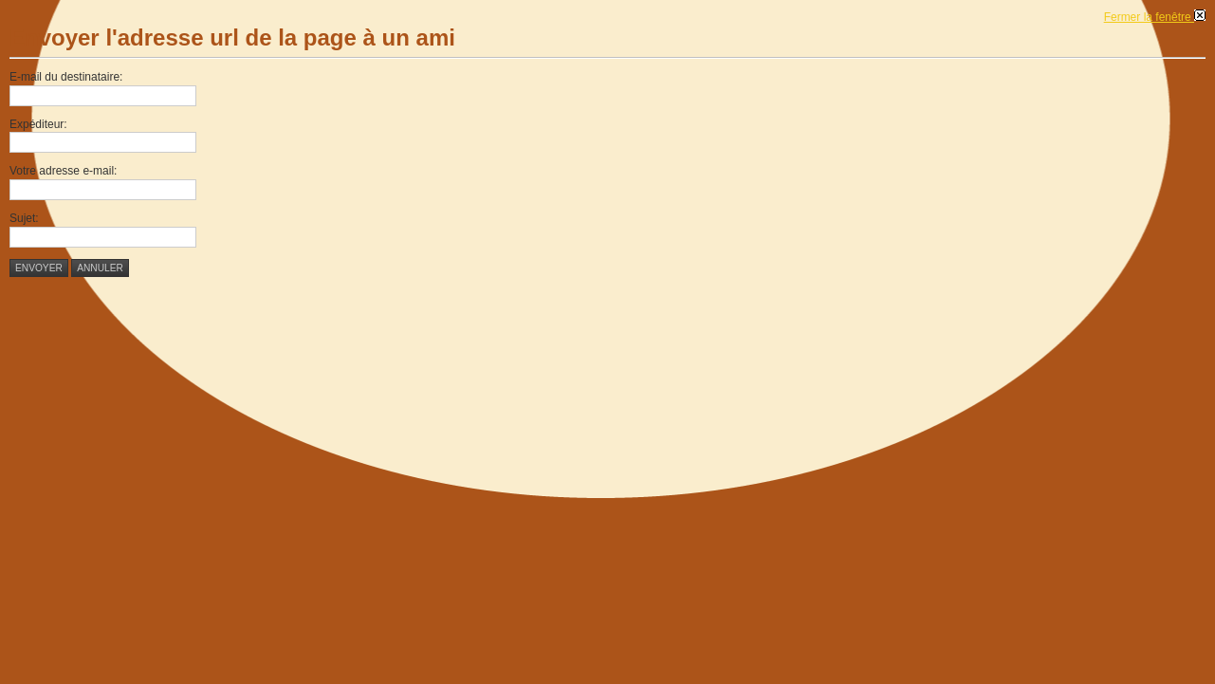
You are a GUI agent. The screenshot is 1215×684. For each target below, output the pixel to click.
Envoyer (39, 268)
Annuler (100, 268)
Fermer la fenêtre (1155, 17)
